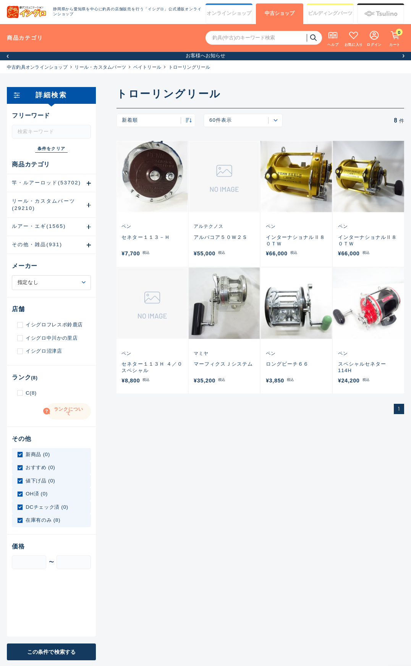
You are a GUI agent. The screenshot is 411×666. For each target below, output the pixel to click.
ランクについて (69, 411)
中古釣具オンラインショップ (37, 67)
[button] (7, 56)
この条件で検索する (51, 652)
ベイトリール (147, 67)
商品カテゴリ (25, 38)
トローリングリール (189, 67)
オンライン (229, 13)
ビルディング (330, 13)
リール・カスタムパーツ (100, 67)
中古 (279, 13)
